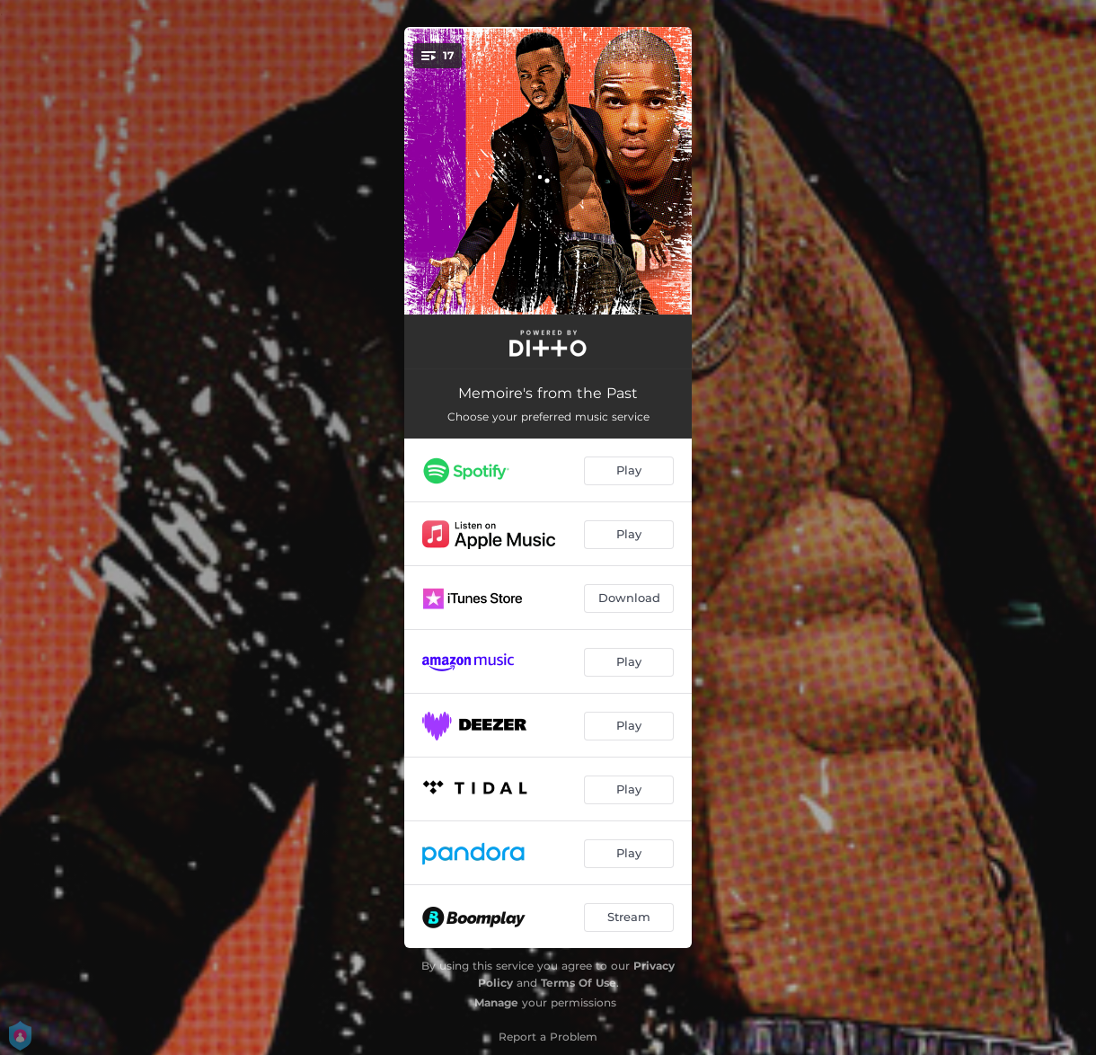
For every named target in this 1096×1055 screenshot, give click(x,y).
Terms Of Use (578, 982)
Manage (496, 1002)
